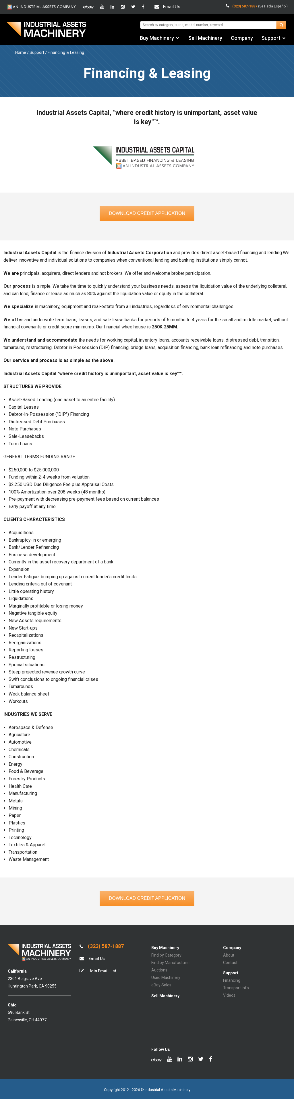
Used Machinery (165, 977)
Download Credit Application (147, 213)
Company (242, 38)
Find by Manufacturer (170, 962)
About (228, 955)
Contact (230, 962)
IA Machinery (46, 30)
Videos (229, 995)
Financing (231, 980)
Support (271, 38)
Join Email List (98, 970)
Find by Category (166, 955)
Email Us (167, 6)
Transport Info (236, 988)
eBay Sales (161, 985)
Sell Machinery (205, 38)
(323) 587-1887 (102, 946)
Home (20, 52)
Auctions (159, 970)
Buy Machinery (157, 38)
